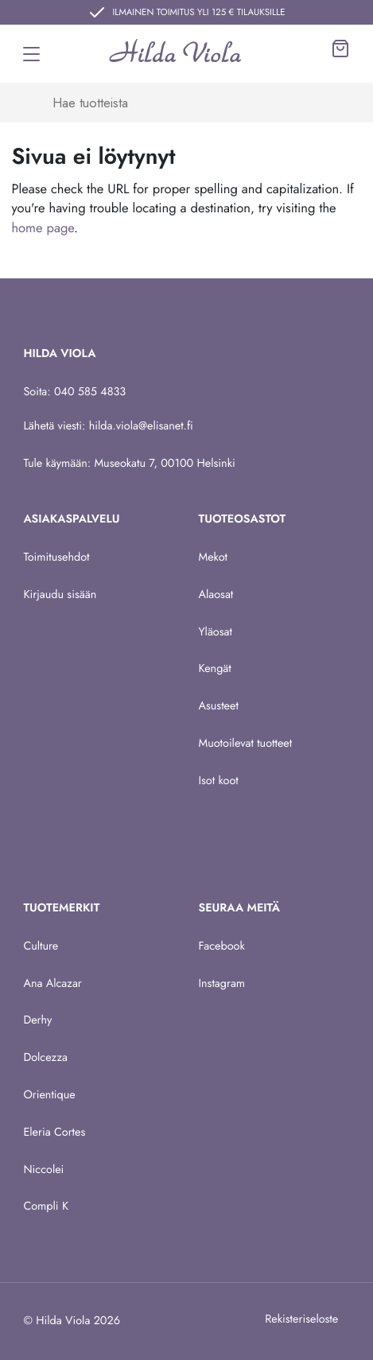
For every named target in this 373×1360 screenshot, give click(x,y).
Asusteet (219, 706)
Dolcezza (45, 1058)
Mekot (213, 557)
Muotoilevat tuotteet (246, 744)
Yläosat (215, 632)
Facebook (222, 946)
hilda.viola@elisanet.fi (141, 426)
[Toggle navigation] (31, 54)
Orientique (49, 1095)
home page (42, 228)
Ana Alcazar (52, 984)
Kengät (215, 669)
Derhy (37, 1020)
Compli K (45, 1206)
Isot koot (219, 781)
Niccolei (43, 1170)
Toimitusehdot (56, 557)
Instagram (222, 984)
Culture (40, 946)
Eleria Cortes (54, 1132)
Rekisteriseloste (301, 1319)
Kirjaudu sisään (59, 595)
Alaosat (216, 595)
